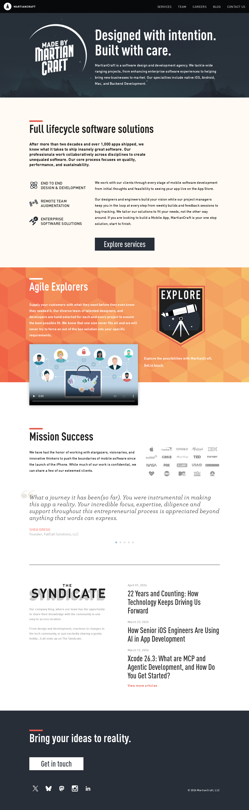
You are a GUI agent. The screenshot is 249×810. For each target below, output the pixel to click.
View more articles (142, 686)
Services (164, 7)
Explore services (125, 243)
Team (182, 7)
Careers (199, 7)
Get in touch (56, 763)
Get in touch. (154, 365)
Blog (217, 7)
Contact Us (236, 7)
